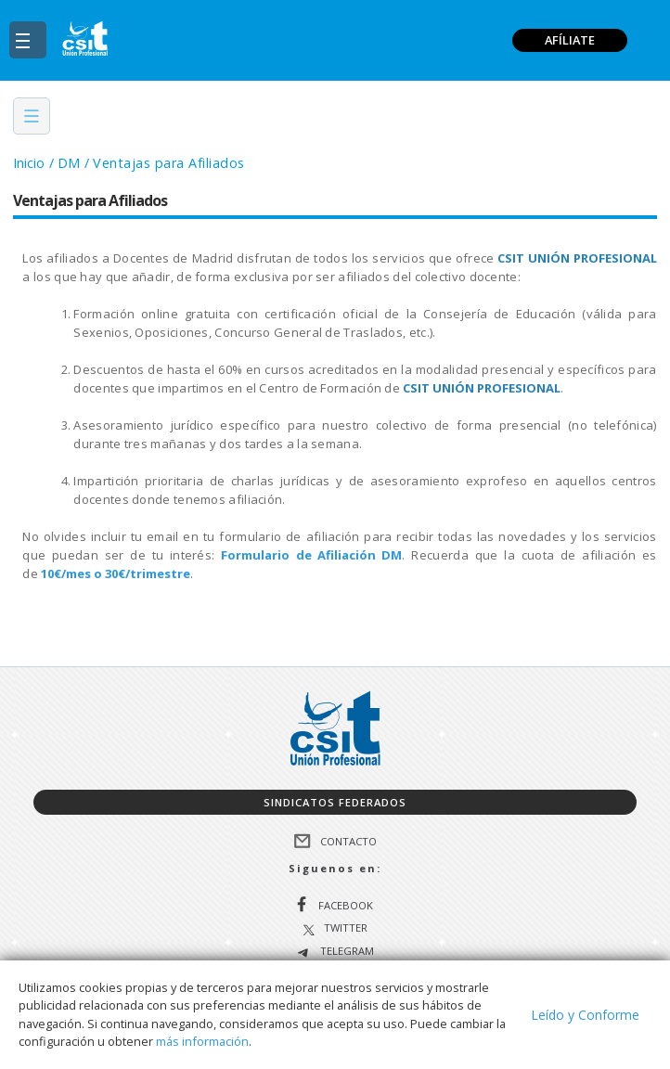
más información (202, 1041)
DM (69, 163)
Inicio (29, 163)
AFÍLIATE (570, 40)
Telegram (345, 952)
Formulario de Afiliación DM (311, 555)
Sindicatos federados (335, 802)
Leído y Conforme (585, 1015)
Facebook (345, 905)
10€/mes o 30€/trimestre (115, 573)
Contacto (348, 841)
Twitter (345, 928)
